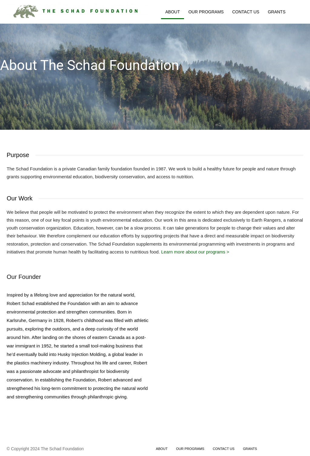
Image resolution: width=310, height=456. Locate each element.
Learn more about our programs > (195, 251)
